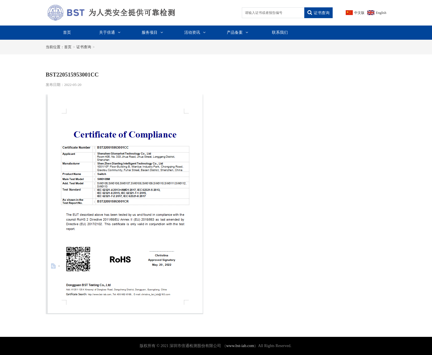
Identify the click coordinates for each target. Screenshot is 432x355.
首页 (67, 32)
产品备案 (237, 32)
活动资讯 (194, 32)
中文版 (359, 13)
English (381, 13)
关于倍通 (109, 32)
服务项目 (152, 32)
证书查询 (318, 13)
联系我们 (280, 32)
